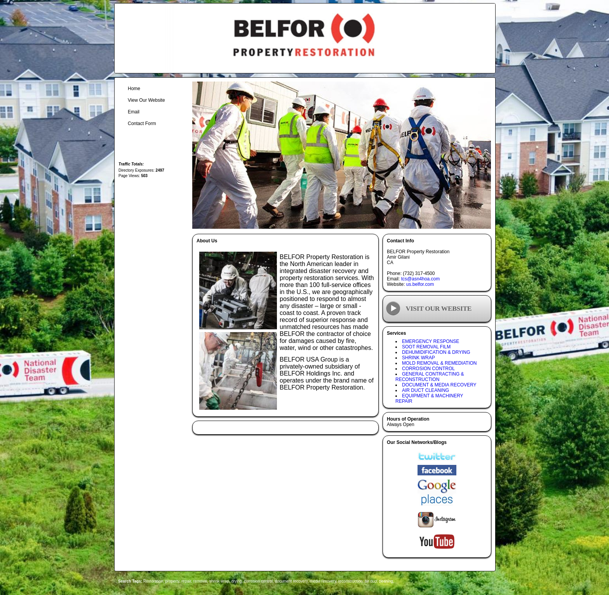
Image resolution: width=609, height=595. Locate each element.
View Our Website (146, 100)
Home (134, 88)
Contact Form (142, 123)
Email (133, 112)
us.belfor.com (420, 284)
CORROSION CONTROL (428, 368)
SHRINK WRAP (418, 357)
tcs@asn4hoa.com (420, 279)
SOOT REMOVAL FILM (426, 347)
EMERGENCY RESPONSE (430, 341)
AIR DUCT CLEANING (425, 390)
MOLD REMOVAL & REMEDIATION (439, 363)
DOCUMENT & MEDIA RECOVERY (439, 385)
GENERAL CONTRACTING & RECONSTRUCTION (429, 376)
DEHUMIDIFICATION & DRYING (436, 352)
